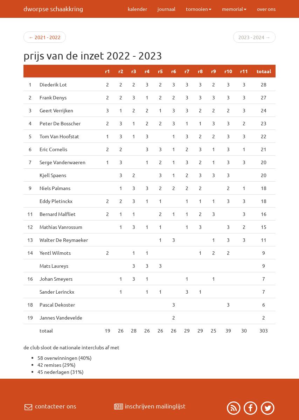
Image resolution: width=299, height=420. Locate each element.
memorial (234, 9)
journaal (166, 9)
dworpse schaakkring (53, 8)
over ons (266, 9)
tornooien (198, 9)
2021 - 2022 (45, 37)
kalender (137, 9)
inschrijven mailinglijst (149, 406)
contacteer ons (49, 406)
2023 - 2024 (254, 37)
